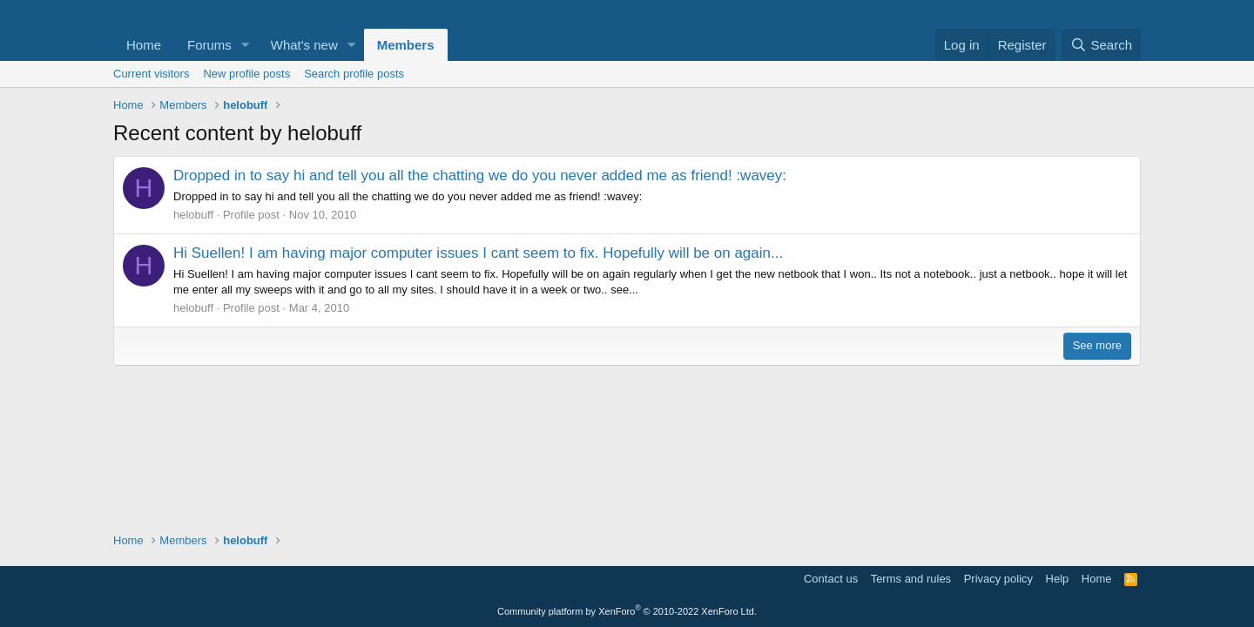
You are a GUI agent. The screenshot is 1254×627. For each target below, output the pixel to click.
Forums (209, 44)
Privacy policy (998, 578)
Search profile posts (354, 73)
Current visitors (151, 73)
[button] (245, 45)
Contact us (831, 578)
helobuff (193, 214)
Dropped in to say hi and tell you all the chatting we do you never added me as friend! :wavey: (479, 175)
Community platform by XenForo (627, 611)
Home (143, 44)
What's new (304, 44)
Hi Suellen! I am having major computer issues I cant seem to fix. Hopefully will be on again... (478, 253)
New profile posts (246, 73)
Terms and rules (911, 578)
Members (406, 44)
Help (1057, 578)
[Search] (1101, 45)
